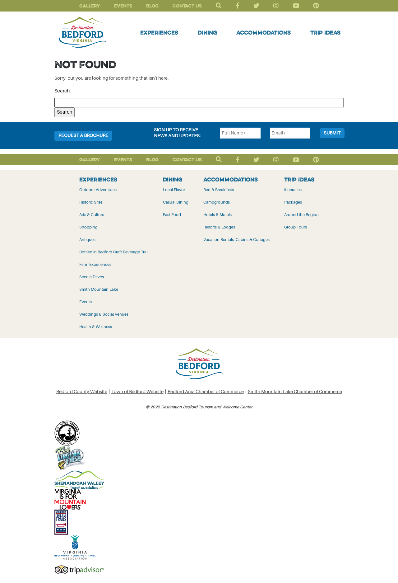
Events (123, 6)
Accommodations (263, 32)
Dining (207, 32)
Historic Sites (91, 202)
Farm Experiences (95, 264)
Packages (293, 202)
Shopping (88, 227)
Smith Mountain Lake (98, 289)
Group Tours (295, 227)
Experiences (159, 32)
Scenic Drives (91, 277)
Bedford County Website (81, 391)
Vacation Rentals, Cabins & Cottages (236, 239)
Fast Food (172, 214)
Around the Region (301, 214)
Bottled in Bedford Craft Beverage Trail (113, 252)
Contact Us (187, 6)
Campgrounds (216, 202)
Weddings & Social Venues (103, 314)
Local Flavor (174, 189)
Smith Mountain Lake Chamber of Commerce (295, 391)
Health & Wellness (95, 326)
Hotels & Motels (217, 214)
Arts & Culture (91, 214)
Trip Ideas (325, 32)
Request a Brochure (83, 135)
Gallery (89, 6)
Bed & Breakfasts (218, 189)
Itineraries (293, 189)
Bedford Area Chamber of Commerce (206, 391)
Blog (152, 6)
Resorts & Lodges (219, 227)
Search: (62, 91)
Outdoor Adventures (98, 189)
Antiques (87, 239)
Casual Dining (175, 202)
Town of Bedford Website (137, 391)
